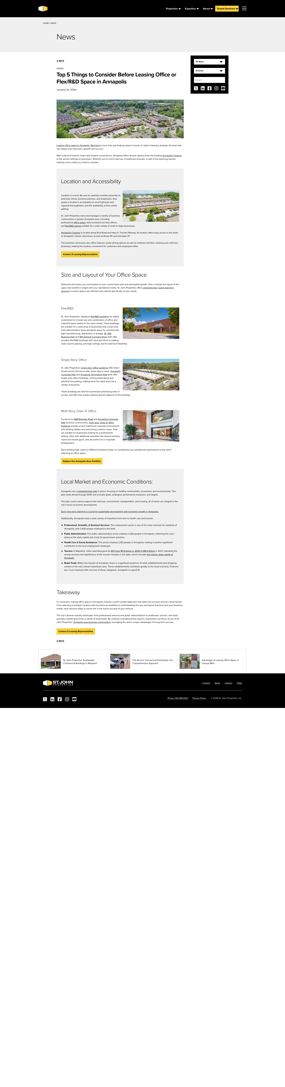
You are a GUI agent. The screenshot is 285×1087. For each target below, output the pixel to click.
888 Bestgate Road (83, 417)
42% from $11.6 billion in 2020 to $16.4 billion (133, 548)
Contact (206, 681)
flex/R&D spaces (73, 224)
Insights (60, 66)
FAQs (239, 681)
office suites (80, 220)
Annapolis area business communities (91, 620)
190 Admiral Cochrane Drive (93, 334)
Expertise (190, 8)
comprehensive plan (87, 489)
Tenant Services (226, 8)
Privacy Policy (199, 696)
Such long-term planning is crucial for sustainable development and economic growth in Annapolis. (110, 509)
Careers (228, 681)
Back (60, 58)
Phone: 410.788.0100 (178, 696)
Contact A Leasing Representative (80, 252)
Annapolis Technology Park (94, 372)
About (206, 8)
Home (46, 21)
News (53, 21)
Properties (172, 8)
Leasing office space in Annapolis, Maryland (78, 143)
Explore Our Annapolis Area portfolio (82, 459)
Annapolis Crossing (172, 153)
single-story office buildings (94, 365)
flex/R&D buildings (100, 314)
